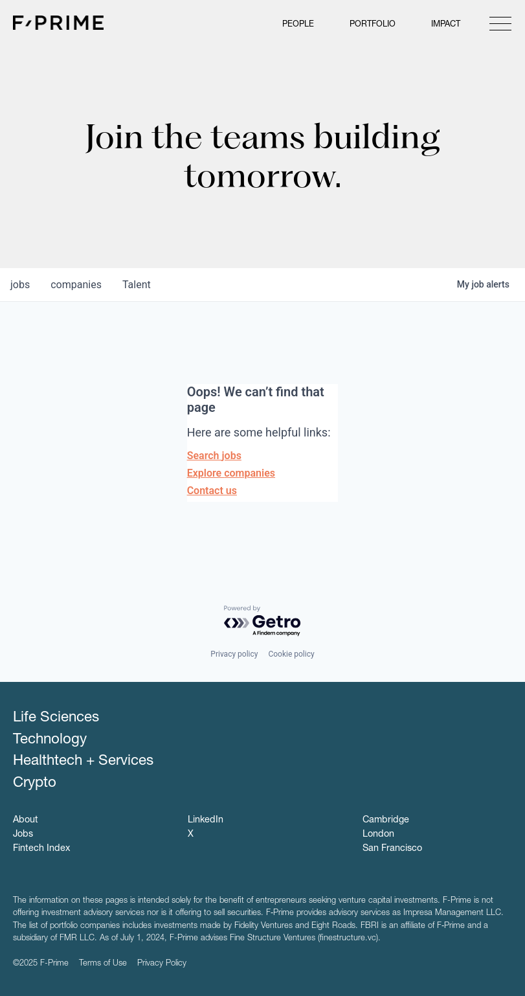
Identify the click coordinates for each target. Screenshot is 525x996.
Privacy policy (234, 654)
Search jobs (214, 455)
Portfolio (373, 25)
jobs (20, 284)
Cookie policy (291, 654)
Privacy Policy (161, 964)
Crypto (34, 783)
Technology (50, 740)
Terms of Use (103, 964)
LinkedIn (205, 820)
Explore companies (231, 473)
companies (76, 284)
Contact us (212, 490)
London (378, 834)
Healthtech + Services (83, 761)
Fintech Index (41, 849)
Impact (445, 25)
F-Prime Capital (58, 23)
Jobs (23, 834)
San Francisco (392, 849)
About (25, 820)
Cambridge (386, 820)
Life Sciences (56, 718)
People (298, 25)
